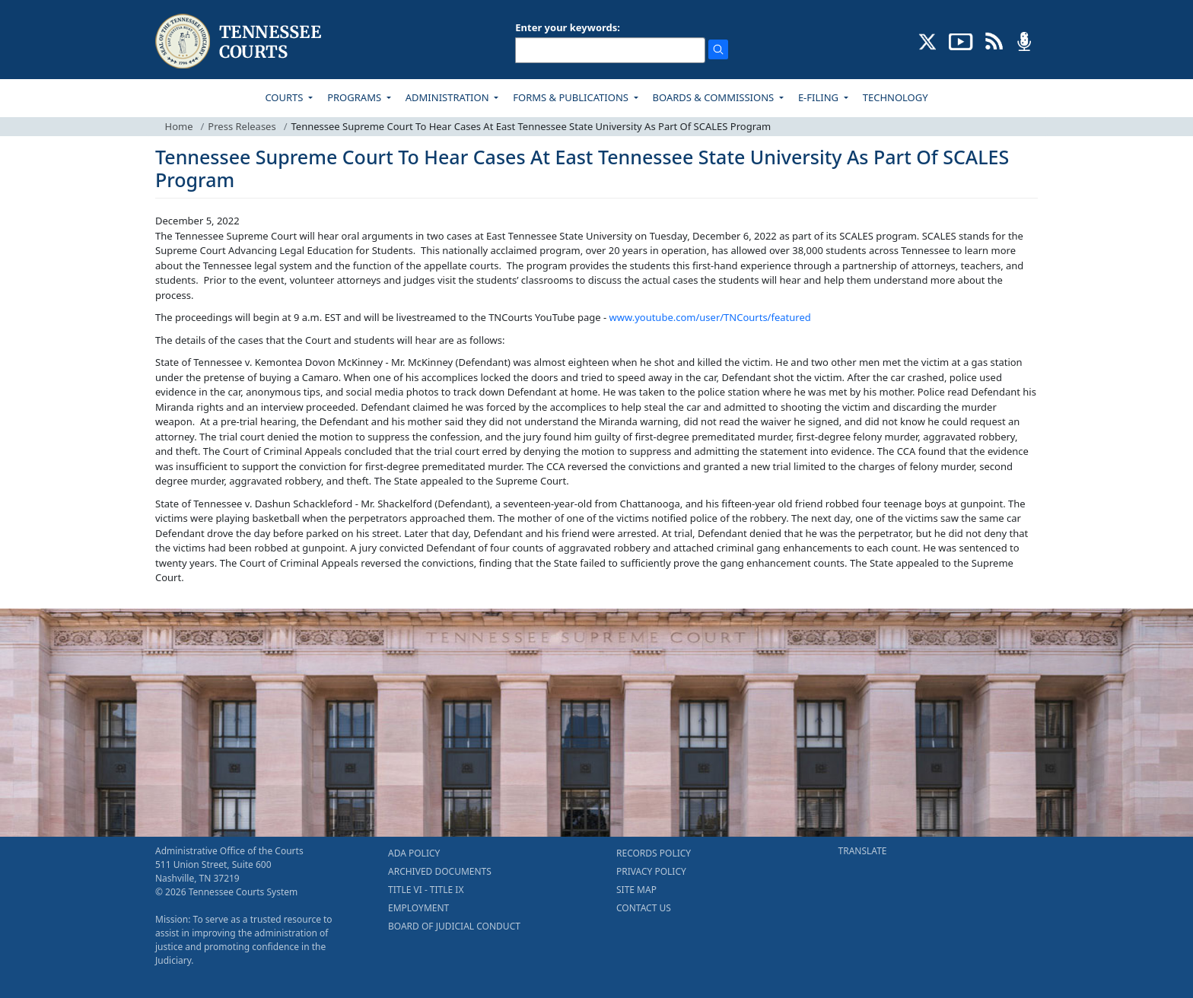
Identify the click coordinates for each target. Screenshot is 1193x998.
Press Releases (241, 126)
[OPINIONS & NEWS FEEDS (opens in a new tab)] (994, 40)
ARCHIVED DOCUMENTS (440, 871)
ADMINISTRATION (449, 97)
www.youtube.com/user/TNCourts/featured (710, 317)
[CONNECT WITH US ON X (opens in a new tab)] (927, 40)
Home (179, 126)
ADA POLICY (414, 853)
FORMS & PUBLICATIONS (572, 97)
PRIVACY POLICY (651, 871)
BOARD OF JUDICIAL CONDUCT (454, 926)
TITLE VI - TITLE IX (425, 889)
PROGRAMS (355, 97)
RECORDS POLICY (653, 853)
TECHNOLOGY (895, 97)
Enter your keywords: (567, 27)
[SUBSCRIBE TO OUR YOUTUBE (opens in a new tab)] (961, 40)
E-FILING (819, 97)
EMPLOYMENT (418, 907)
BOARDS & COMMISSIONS (715, 97)
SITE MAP (636, 889)
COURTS (285, 97)
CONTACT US (643, 907)
